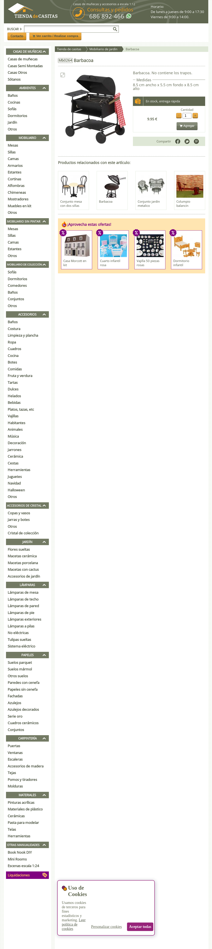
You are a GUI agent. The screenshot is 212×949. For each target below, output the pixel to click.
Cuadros (14, 348)
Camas (13, 158)
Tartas (13, 382)
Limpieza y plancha (23, 335)
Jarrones (14, 449)
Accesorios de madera (25, 766)
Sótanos (14, 79)
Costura (14, 328)
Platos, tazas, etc (21, 409)
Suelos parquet (20, 662)
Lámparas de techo (23, 599)
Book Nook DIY (20, 852)
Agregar (187, 125)
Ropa (12, 342)
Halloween (16, 490)
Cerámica (15, 456)
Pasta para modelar (23, 822)
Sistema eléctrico (21, 646)
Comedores (17, 285)
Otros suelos (18, 676)
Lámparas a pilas (21, 626)
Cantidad (187, 109)
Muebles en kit (19, 205)
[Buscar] (115, 29)
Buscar (14, 29)
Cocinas (14, 102)
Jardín (12, 122)
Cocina (13, 355)
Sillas (12, 152)
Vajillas (13, 416)
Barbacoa (105, 201)
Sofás (12, 109)
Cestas (13, 463)
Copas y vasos (19, 513)
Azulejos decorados (23, 709)
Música (13, 436)
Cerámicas (16, 816)
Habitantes (16, 422)
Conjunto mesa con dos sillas (71, 203)
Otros (12, 129)
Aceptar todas (140, 927)
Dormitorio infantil (181, 263)
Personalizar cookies (106, 927)
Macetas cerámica (22, 556)
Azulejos (14, 702)
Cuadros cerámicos (23, 722)
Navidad (14, 483)
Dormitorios (17, 115)
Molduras (15, 786)
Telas (12, 829)
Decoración (17, 442)
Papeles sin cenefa (22, 689)
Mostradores (18, 199)
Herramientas (19, 469)
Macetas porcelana (23, 562)
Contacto (17, 36)
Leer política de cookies (74, 924)
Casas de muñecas (22, 59)
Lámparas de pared (23, 605)
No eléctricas (18, 632)
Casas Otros (17, 72)
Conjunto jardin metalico (149, 203)
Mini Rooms (17, 859)
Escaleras (15, 759)
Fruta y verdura (20, 375)
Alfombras (16, 185)
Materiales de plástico (25, 809)
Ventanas (15, 752)
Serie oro (15, 716)
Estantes (14, 172)
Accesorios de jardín (24, 576)
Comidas (15, 369)
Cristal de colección (23, 533)
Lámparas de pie (21, 612)
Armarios (15, 165)
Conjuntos (16, 299)
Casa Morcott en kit (74, 263)
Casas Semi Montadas (25, 65)
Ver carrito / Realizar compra (55, 36)
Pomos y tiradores (22, 779)
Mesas (13, 145)
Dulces (13, 389)
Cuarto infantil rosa (110, 263)
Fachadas (15, 696)
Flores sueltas (19, 549)
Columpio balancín (183, 203)
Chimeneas (17, 192)
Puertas (14, 745)
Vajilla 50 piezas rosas (148, 263)
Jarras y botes (19, 519)
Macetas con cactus (23, 569)
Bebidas (14, 402)
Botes (12, 362)
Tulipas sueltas (19, 639)
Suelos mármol (20, 669)
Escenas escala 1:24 (23, 865)
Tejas (12, 772)
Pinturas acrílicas (21, 802)
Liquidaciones (19, 875)
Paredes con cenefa (23, 682)
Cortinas (14, 179)
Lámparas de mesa (23, 592)
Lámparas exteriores (24, 619)
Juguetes (15, 476)
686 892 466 (106, 16)
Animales (15, 429)
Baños (13, 95)
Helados (14, 396)
